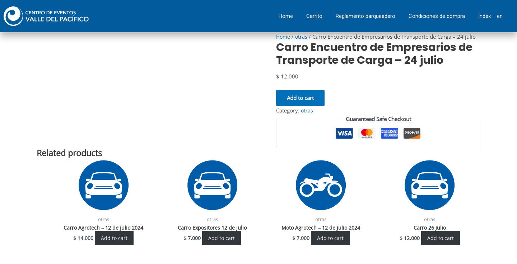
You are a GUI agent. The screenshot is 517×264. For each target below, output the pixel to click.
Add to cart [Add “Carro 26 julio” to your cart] (440, 238)
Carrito (314, 16)
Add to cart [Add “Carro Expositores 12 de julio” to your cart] (221, 238)
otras (302, 36)
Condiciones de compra (437, 16)
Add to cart (300, 97)
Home (286, 16)
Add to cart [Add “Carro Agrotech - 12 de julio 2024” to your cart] (114, 238)
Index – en (490, 16)
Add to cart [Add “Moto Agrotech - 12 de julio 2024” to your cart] (330, 238)
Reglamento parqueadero (365, 16)
